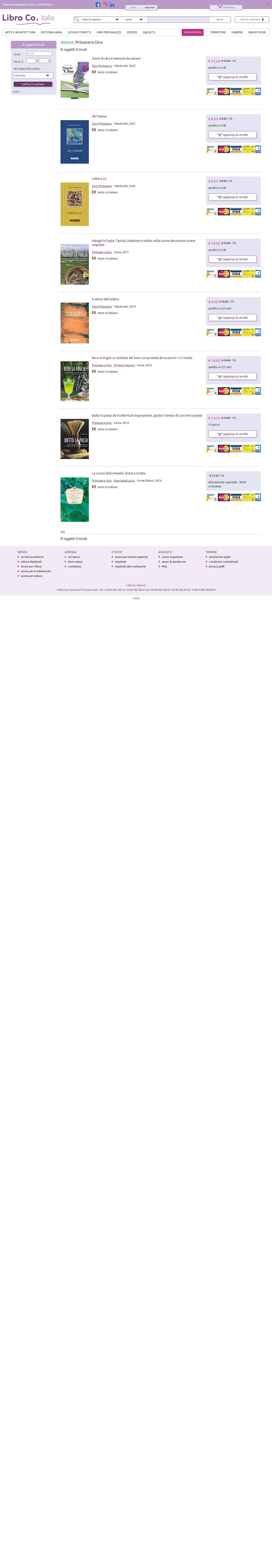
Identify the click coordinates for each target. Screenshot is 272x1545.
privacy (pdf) (216, 566)
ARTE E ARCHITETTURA (20, 32)
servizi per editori (31, 575)
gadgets (149, 32)
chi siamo (74, 556)
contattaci (74, 566)
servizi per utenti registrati (131, 556)
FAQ (164, 566)
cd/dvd (132, 32)
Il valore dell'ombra (105, 299)
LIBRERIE (237, 32)
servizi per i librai (31, 566)
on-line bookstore (32, 556)
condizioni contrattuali (223, 561)
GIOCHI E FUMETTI (79, 32)
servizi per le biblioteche (36, 571)
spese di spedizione (174, 561)
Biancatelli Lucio (124, 480)
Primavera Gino (89, 42)
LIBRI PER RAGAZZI (109, 32)
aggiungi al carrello (232, 76)
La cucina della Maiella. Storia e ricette (119, 473)
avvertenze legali (220, 556)
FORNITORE (218, 32)
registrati (149, 7)
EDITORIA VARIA (51, 32)
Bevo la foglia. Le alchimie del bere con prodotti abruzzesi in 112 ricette (142, 358)
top (63, 531)
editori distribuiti (31, 561)
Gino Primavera (102, 65)
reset (16, 91)
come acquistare (172, 556)
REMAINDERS (192, 32)
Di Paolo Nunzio (124, 365)
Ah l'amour (99, 116)
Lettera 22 (99, 178)
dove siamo (75, 561)
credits (136, 598)
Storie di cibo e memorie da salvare (116, 58)
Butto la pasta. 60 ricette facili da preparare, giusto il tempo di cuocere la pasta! (147, 415)
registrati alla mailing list (130, 566)
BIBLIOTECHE (257, 32)
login (133, 7)
